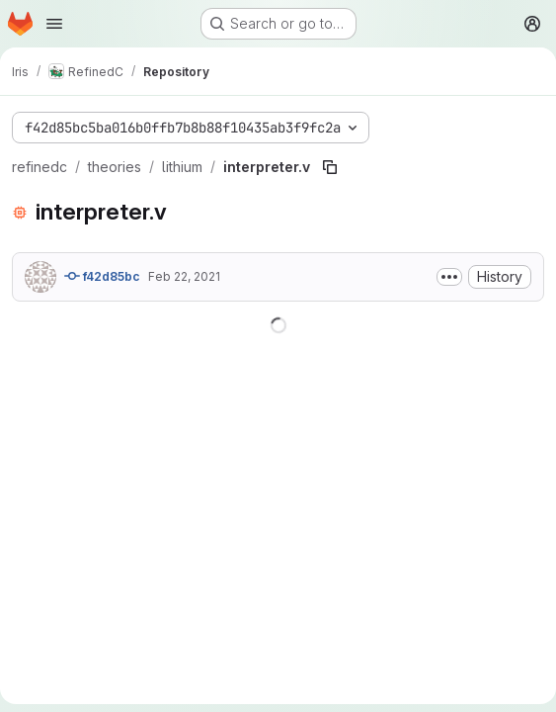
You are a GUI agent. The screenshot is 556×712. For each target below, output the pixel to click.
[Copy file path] (330, 167)
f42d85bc (102, 276)
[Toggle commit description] (449, 277)
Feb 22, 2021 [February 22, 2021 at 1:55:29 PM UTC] (184, 276)
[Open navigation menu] (54, 24)
